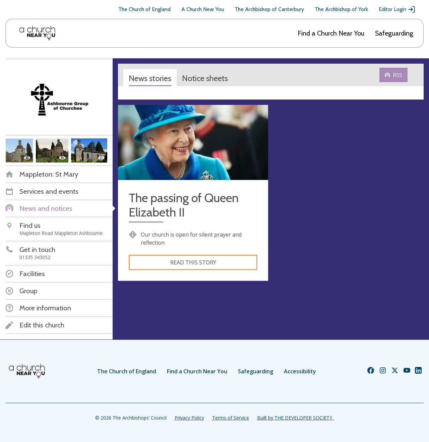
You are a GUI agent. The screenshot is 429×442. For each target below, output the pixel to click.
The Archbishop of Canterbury (269, 9)
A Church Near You (202, 9)
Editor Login (397, 9)
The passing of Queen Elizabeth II (184, 205)
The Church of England (144, 9)
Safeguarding (394, 33)
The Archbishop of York (341, 9)
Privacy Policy (189, 418)
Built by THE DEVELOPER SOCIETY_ (295, 418)
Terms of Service (230, 418)
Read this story (193, 262)
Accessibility (300, 371)
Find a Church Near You (331, 33)
